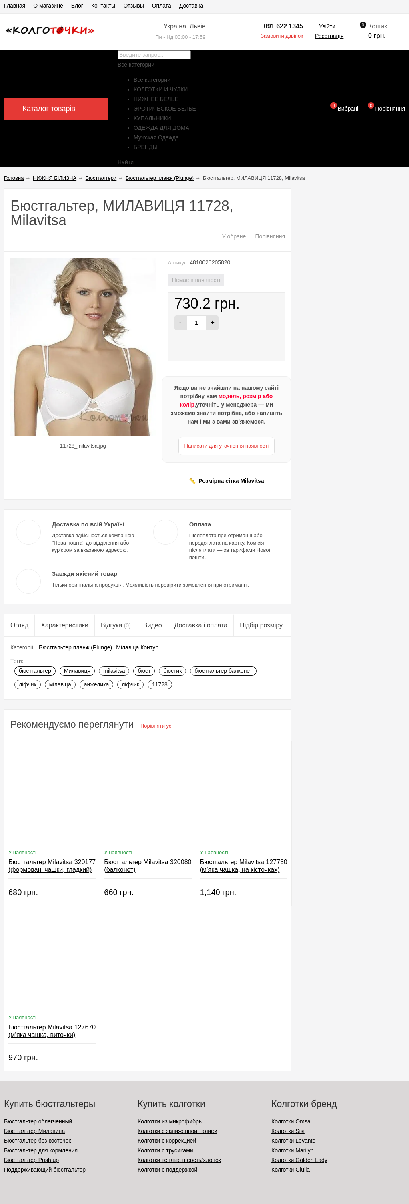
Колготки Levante (293, 1140)
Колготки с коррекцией (167, 1140)
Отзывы (133, 5)
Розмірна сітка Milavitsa (231, 481)
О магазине (48, 5)
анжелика (96, 684)
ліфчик (27, 684)
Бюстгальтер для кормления (41, 1150)
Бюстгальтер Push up (31, 1160)
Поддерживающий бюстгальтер (45, 1169)
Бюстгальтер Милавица (34, 1131)
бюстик (172, 671)
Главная (14, 5)
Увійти (327, 26)
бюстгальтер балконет (223, 671)
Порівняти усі (156, 726)
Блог (77, 5)
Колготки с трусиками (165, 1150)
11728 (160, 684)
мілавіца (60, 684)
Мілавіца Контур (137, 647)
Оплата (161, 5)
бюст (144, 671)
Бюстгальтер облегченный (38, 1121)
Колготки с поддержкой (167, 1169)
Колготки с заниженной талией (177, 1131)
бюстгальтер (35, 671)
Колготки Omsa (291, 1121)
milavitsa (114, 671)
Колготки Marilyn (292, 1150)
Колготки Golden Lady (299, 1160)
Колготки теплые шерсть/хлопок (179, 1160)
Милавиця (77, 671)
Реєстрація (329, 36)
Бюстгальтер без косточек (37, 1140)
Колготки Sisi (288, 1131)
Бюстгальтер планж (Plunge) (75, 647)
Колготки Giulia (290, 1169)
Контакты (103, 5)
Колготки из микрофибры (170, 1121)
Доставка (191, 5)
